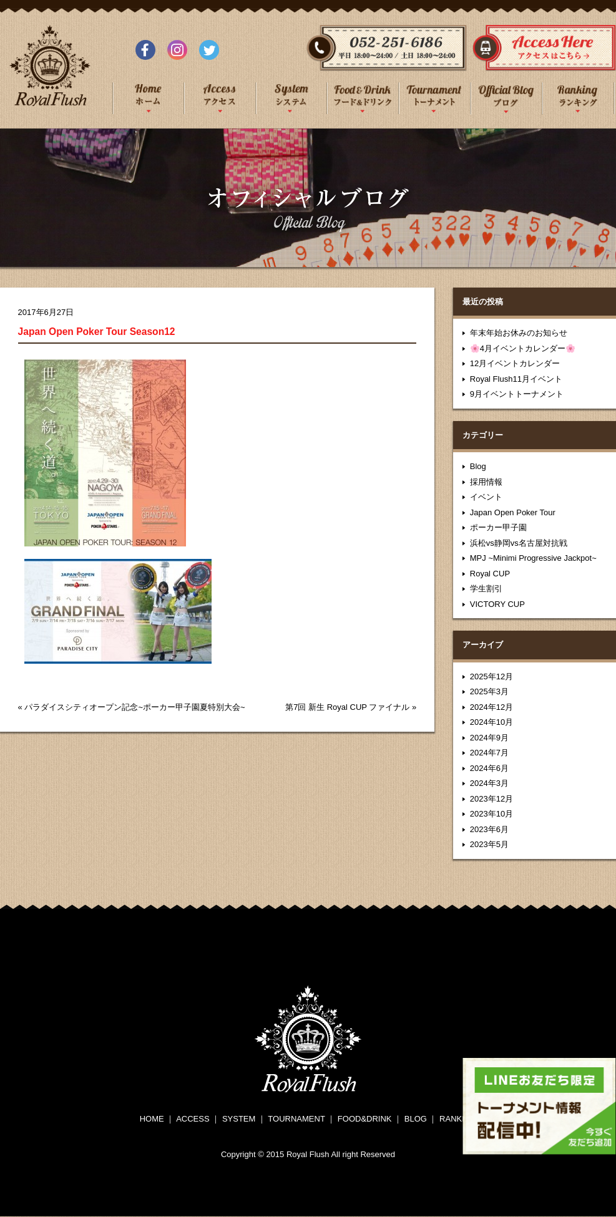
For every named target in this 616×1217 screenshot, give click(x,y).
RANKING (457, 1118)
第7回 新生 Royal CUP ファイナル (347, 707)
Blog (478, 466)
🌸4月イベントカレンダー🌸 (522, 348)
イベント (486, 497)
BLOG (415, 1118)
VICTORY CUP (497, 604)
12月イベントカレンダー (515, 363)
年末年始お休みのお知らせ (518, 332)
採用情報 (486, 482)
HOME (152, 1118)
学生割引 (486, 588)
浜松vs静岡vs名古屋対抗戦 (518, 543)
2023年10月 (491, 813)
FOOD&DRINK (365, 1118)
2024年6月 (489, 768)
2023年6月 (489, 829)
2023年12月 (491, 798)
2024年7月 (489, 752)
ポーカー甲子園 (498, 527)
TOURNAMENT (296, 1118)
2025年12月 (491, 676)
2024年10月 (491, 722)
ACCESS (192, 1118)
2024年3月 (489, 783)
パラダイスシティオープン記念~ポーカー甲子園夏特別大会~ (134, 707)
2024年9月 (489, 737)
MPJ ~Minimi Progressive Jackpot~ (533, 558)
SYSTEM (238, 1118)
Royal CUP (490, 573)
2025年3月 (489, 691)
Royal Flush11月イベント (516, 379)
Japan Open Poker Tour (512, 512)
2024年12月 (491, 707)
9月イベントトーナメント (517, 394)
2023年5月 (489, 844)
